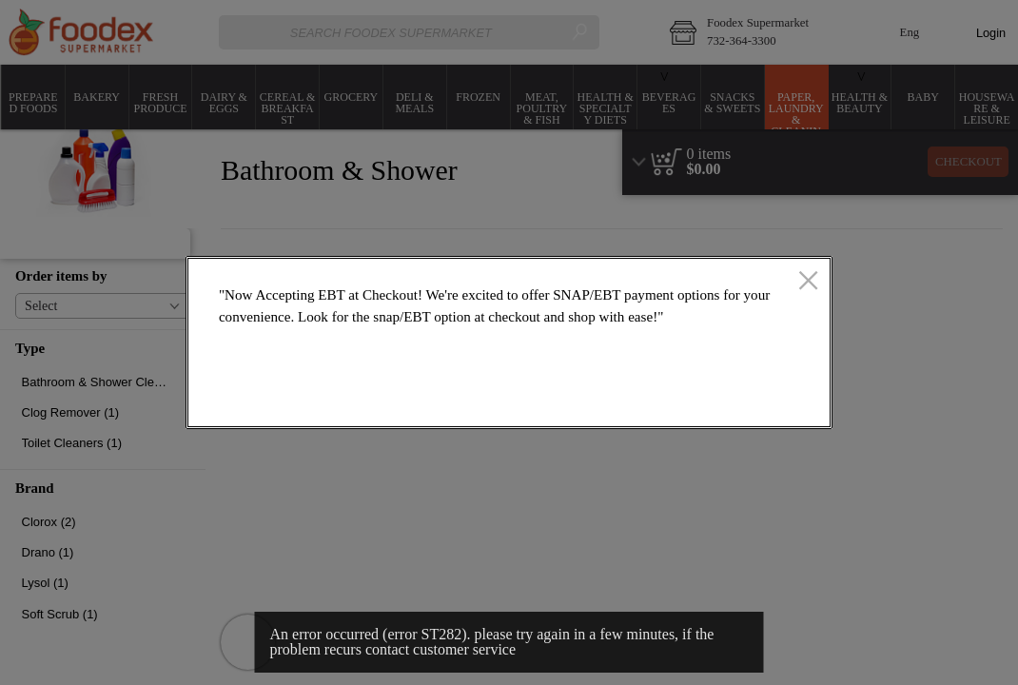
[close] (808, 281)
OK (750, 400)
